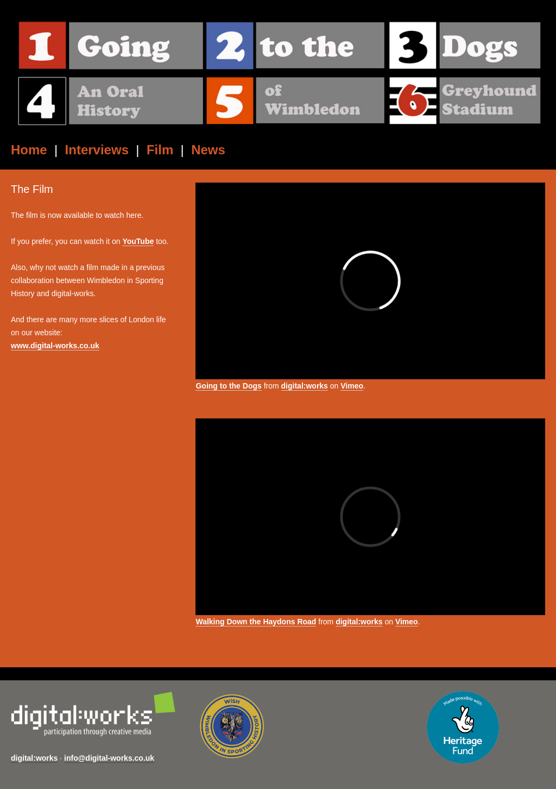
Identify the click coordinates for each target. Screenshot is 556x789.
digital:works (304, 385)
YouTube (138, 241)
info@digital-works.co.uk (109, 758)
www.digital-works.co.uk (55, 345)
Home (29, 149)
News (208, 149)
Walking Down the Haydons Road (255, 621)
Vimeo (351, 385)
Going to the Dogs (228, 385)
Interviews (97, 149)
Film (160, 149)
